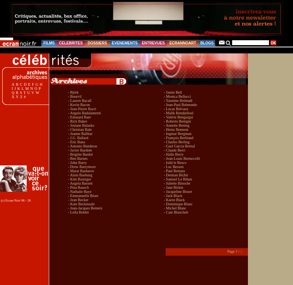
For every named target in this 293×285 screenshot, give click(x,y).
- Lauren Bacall (79, 101)
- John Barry (77, 163)
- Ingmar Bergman (178, 134)
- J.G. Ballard (78, 138)
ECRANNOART (182, 43)
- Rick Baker (77, 121)
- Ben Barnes (78, 158)
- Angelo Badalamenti (84, 113)
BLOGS (207, 43)
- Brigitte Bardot (80, 154)
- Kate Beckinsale (81, 204)
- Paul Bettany (174, 171)
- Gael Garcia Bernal (179, 146)
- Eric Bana (76, 142)
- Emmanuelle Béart (83, 196)
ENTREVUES (153, 43)
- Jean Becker (78, 200)
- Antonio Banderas (82, 146)
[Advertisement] (25, 135)
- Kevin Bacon (79, 105)
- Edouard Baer (79, 117)
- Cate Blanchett (176, 212)
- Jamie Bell (173, 92)
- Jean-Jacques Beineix (85, 208)
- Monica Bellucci (177, 96)
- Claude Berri (174, 150)
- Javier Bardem (80, 150)
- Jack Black (173, 196)
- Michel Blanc (175, 208)
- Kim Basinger (79, 179)
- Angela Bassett (80, 183)
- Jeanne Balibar (80, 134)
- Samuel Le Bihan (178, 179)
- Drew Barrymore (82, 167)
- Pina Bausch (78, 187)
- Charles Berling (177, 142)
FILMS (49, 43)
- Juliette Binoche (177, 183)
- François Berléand (178, 138)
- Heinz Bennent (176, 129)
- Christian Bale (80, 129)
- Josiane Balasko (81, 125)
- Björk (73, 92)
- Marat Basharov (81, 171)
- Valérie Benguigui (178, 117)
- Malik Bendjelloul (178, 113)
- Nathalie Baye (80, 191)
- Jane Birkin (173, 187)
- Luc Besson (174, 167)
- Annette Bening (176, 125)
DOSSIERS (97, 43)
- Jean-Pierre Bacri (82, 109)
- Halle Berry (174, 154)
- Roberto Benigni (177, 121)
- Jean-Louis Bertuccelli (182, 158)
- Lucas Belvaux (176, 109)
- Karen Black (174, 200)
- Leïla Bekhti (78, 212)
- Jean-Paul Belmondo (180, 105)
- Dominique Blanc (178, 204)
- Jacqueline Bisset (178, 191)
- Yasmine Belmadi (178, 101)
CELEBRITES (71, 43)
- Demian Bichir (176, 175)
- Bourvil (75, 96)
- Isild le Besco (175, 163)
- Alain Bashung (80, 175)
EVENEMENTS (125, 43)
